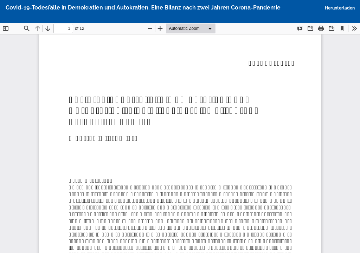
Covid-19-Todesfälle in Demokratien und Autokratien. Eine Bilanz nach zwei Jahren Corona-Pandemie (143, 7)
